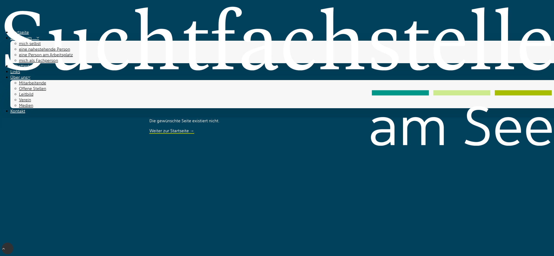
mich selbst (30, 43)
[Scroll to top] (7, 248)
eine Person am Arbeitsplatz (46, 55)
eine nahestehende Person (44, 49)
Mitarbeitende (32, 83)
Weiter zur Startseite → (171, 131)
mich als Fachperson (38, 60)
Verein (25, 100)
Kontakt (17, 111)
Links (15, 71)
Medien (26, 105)
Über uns (20, 77)
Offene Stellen (32, 88)
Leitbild (26, 94)
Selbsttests (21, 66)
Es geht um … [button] (24, 38)
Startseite (19, 32)
